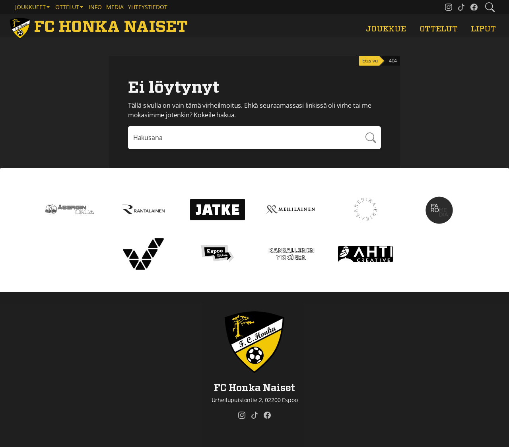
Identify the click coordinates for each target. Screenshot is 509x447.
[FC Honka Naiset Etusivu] (100, 27)
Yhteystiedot (147, 7)
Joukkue (386, 29)
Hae (370, 137)
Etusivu (370, 60)
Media (115, 7)
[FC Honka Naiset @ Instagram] (448, 7)
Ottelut (439, 29)
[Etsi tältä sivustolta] (490, 7)
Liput (483, 29)
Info (95, 7)
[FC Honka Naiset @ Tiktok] (461, 7)
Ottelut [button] (67, 7)
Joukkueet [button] (30, 7)
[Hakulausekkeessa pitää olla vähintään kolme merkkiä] (244, 137)
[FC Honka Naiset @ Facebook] (474, 7)
